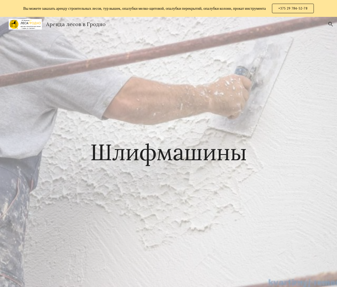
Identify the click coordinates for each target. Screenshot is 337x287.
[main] (168, 152)
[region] (168, 8)
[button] (330, 24)
